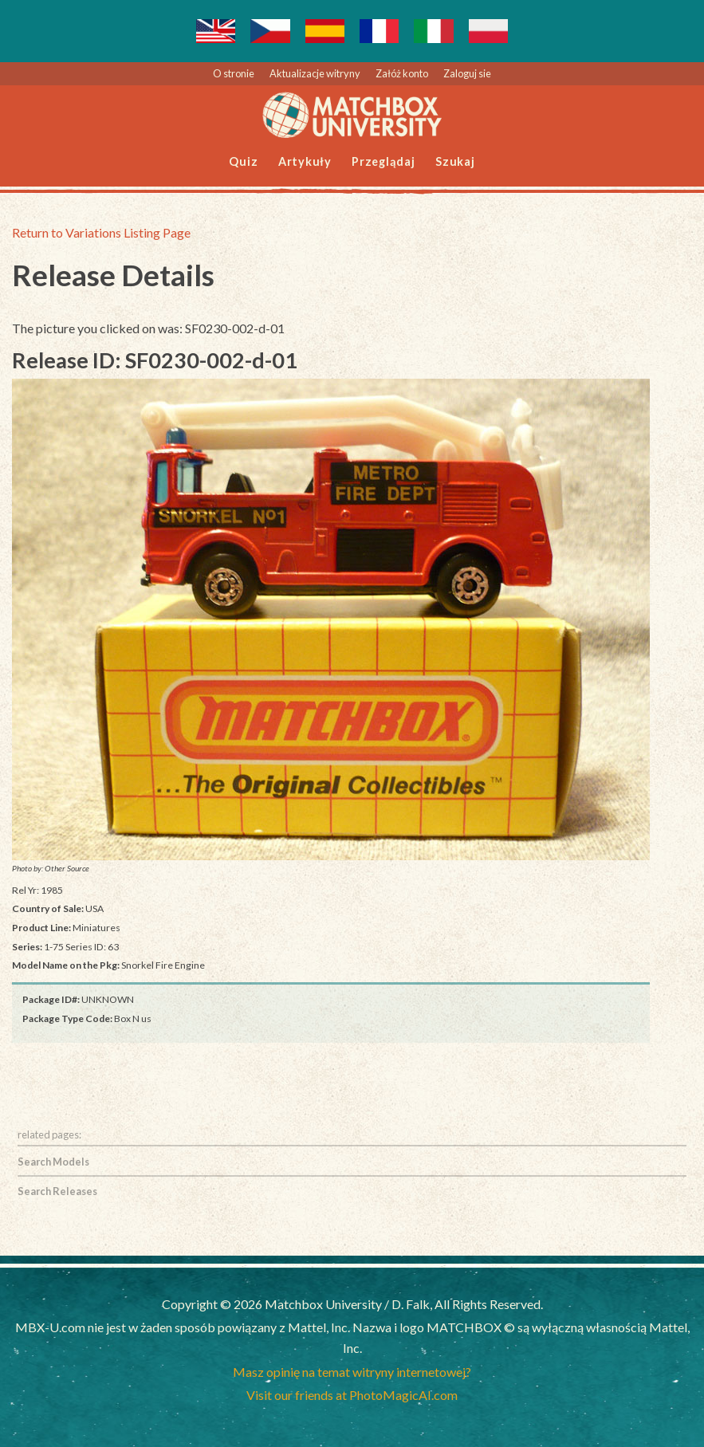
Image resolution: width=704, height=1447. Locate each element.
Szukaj (455, 161)
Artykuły (305, 161)
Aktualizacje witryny (314, 73)
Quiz (243, 161)
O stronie (233, 73)
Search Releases (57, 1191)
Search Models (53, 1161)
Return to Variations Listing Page (101, 232)
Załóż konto (402, 73)
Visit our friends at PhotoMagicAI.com (352, 1394)
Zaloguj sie (467, 73)
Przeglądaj (383, 161)
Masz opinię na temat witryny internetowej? (352, 1371)
